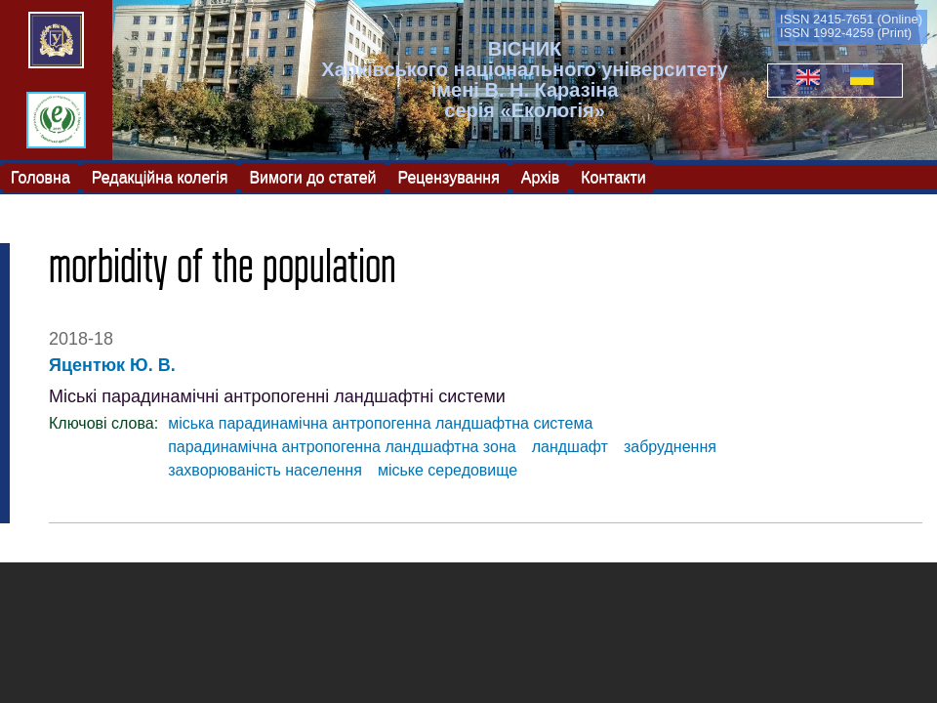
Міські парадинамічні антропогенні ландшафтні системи (277, 396)
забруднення (670, 446)
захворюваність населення (265, 470)
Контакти (613, 176)
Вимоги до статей (312, 176)
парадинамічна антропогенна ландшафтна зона (342, 446)
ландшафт (570, 446)
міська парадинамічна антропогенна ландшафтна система (380, 423)
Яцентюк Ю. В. (112, 365)
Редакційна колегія (160, 176)
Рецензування (449, 176)
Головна (40, 176)
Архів (540, 176)
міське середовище (447, 470)
